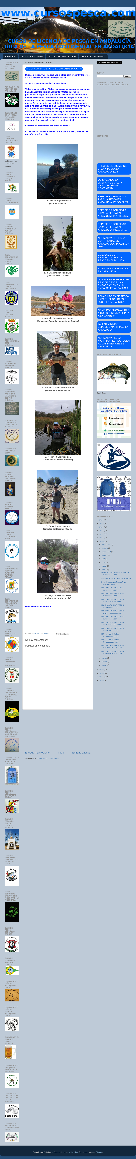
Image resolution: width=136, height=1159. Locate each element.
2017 (101, 677)
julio (103, 559)
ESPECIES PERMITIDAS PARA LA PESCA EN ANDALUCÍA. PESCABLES (113, 199)
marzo (104, 658)
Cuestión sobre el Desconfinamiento (116, 578)
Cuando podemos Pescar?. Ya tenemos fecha (113, 583)
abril (104, 569)
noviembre (106, 544)
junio (104, 562)
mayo (104, 566)
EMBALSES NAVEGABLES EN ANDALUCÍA (113, 270)
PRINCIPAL (10, 56)
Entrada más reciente (37, 752)
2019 (101, 670)
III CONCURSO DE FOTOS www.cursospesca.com (112, 600)
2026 (101, 520)
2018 (101, 673)
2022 (101, 534)
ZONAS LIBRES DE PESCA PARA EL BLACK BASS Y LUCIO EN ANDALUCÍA (113, 299)
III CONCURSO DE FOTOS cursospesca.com (112, 589)
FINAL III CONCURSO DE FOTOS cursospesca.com (115, 574)
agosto (105, 555)
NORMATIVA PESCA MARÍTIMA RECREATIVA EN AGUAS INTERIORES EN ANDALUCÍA (114, 342)
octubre (105, 548)
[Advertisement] (57, 730)
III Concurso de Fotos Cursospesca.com (110, 641)
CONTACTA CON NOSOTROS (62, 56)
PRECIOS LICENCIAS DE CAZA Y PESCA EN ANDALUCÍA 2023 (112, 169)
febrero (105, 662)
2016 (101, 680)
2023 (101, 531)
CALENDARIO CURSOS (32, 56)
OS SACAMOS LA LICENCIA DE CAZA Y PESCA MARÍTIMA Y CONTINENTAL (110, 184)
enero (104, 665)
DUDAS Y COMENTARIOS (93, 56)
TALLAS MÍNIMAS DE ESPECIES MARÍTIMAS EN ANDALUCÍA (113, 327)
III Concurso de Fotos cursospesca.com (110, 635)
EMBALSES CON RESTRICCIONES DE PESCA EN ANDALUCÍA (111, 257)
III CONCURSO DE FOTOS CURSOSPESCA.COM (112, 646)
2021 (101, 538)
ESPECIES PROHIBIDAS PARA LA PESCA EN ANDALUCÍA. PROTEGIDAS (113, 213)
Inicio (61, 752)
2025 (101, 523)
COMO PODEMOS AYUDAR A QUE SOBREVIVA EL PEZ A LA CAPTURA (113, 313)
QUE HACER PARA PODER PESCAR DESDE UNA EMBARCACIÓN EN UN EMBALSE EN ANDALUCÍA (113, 284)
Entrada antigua (81, 752)
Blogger (99, 1152)
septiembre (106, 552)
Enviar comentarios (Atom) (48, 758)
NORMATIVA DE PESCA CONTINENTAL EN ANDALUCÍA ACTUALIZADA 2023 (113, 242)
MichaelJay (73, 1152)
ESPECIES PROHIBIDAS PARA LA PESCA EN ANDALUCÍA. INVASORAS (112, 227)
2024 (101, 527)
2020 (101, 541)
